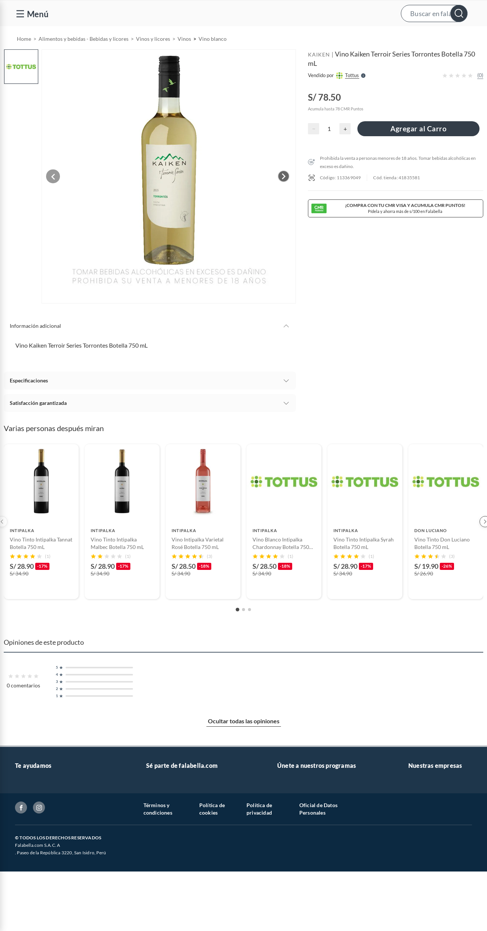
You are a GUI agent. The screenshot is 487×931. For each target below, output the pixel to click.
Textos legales (31, 881)
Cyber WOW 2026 (298, 833)
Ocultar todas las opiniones (243, 736)
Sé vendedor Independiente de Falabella (192, 821)
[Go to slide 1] (237, 625)
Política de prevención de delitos (53, 869)
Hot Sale (287, 845)
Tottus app (420, 869)
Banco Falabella (426, 797)
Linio (414, 857)
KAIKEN (319, 73)
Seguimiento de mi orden (44, 845)
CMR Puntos (292, 809)
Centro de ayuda (34, 809)
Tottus (415, 845)
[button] (242, 13)
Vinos (184, 58)
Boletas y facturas (35, 857)
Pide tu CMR (292, 821)
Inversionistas (31, 893)
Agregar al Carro (418, 147)
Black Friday (291, 857)
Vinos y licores (153, 58)
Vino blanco (213, 58)
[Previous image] (58, 193)
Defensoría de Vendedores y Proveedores (63, 917)
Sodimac (418, 833)
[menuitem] (321, 36)
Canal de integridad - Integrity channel (59, 905)
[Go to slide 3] (249, 625)
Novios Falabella (296, 797)
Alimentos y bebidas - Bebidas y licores (83, 58)
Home (24, 58)
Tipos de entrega (34, 821)
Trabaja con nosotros (170, 797)
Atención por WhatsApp (43, 797)
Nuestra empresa (428, 893)
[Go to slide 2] (243, 625)
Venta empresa (163, 809)
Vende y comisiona (376, 36)
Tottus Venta (423, 881)
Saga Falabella (424, 821)
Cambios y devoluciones (43, 833)
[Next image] (284, 193)
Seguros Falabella (428, 809)
